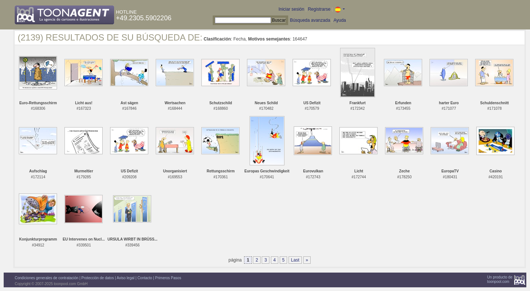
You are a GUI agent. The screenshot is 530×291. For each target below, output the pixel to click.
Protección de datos (97, 278)
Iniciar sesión (291, 9)
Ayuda (339, 20)
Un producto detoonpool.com (499, 279)
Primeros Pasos (168, 278)
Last (295, 260)
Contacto (144, 278)
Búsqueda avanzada (310, 20)
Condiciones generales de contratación (46, 278)
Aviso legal (125, 278)
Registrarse (319, 9)
